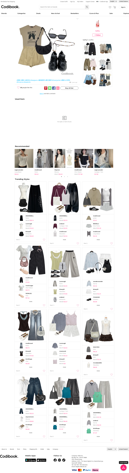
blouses (57, 172)
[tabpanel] (25, 161)
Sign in (42, 93)
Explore (126, 13)
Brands (4, 13)
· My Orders (80, 1)
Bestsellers (75, 13)
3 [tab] (68, 177)
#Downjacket (56, 80)
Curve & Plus (94, 13)
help (48, 449)
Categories (21, 13)
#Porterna (20, 82)
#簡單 (18, 80)
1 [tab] (61, 177)
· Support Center (90, 1)
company (55, 449)
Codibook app (104, 1)
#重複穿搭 (41, 80)
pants (36, 172)
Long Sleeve (18, 172)
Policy (24, 449)
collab (42, 449)
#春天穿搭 (48, 80)
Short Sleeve (78, 172)
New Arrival (55, 13)
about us (4, 449)
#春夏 (63, 80)
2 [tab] (64, 177)
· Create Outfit (64, 1)
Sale (111, 13)
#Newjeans (34, 80)
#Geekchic (27, 82)
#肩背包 (27, 80)
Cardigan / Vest (98, 172)
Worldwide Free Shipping (8, 1)
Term (18, 449)
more (64, 239)
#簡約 (22, 80)
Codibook (10, 6)
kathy (97, 31)
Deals (38, 13)
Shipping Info (33, 449)
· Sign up (72, 1)
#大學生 (67, 80)
